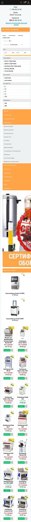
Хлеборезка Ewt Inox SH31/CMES (8, 482)
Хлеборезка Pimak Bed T (8, 426)
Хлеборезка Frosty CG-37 (22, 510)
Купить (21, 406)
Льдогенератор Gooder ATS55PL (15, 293)
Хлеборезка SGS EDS (8, 454)
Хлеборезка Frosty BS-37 (22, 482)
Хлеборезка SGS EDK (23, 426)
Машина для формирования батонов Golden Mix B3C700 (8, 340)
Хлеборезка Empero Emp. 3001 (23, 370)
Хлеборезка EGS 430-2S (8, 370)
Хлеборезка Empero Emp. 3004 (8, 398)
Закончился (7, 350)
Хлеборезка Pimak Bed (22, 398)
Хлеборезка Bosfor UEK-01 (23, 342)
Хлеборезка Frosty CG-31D (8, 510)
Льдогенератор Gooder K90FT (15, 319)
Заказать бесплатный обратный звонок (16, 24)
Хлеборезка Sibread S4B (22, 454)
